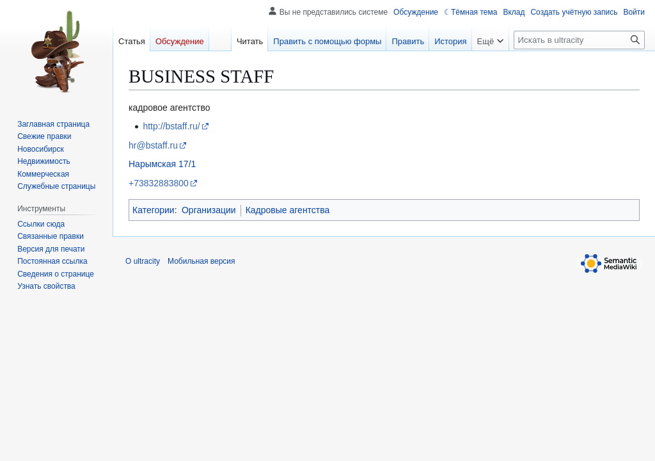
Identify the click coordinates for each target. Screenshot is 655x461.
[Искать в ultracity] (579, 40)
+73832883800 (159, 183)
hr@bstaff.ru (153, 145)
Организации (209, 210)
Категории (153, 210)
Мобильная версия (201, 261)
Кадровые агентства (288, 210)
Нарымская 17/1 (162, 164)
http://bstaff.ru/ (171, 126)
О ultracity (142, 261)
